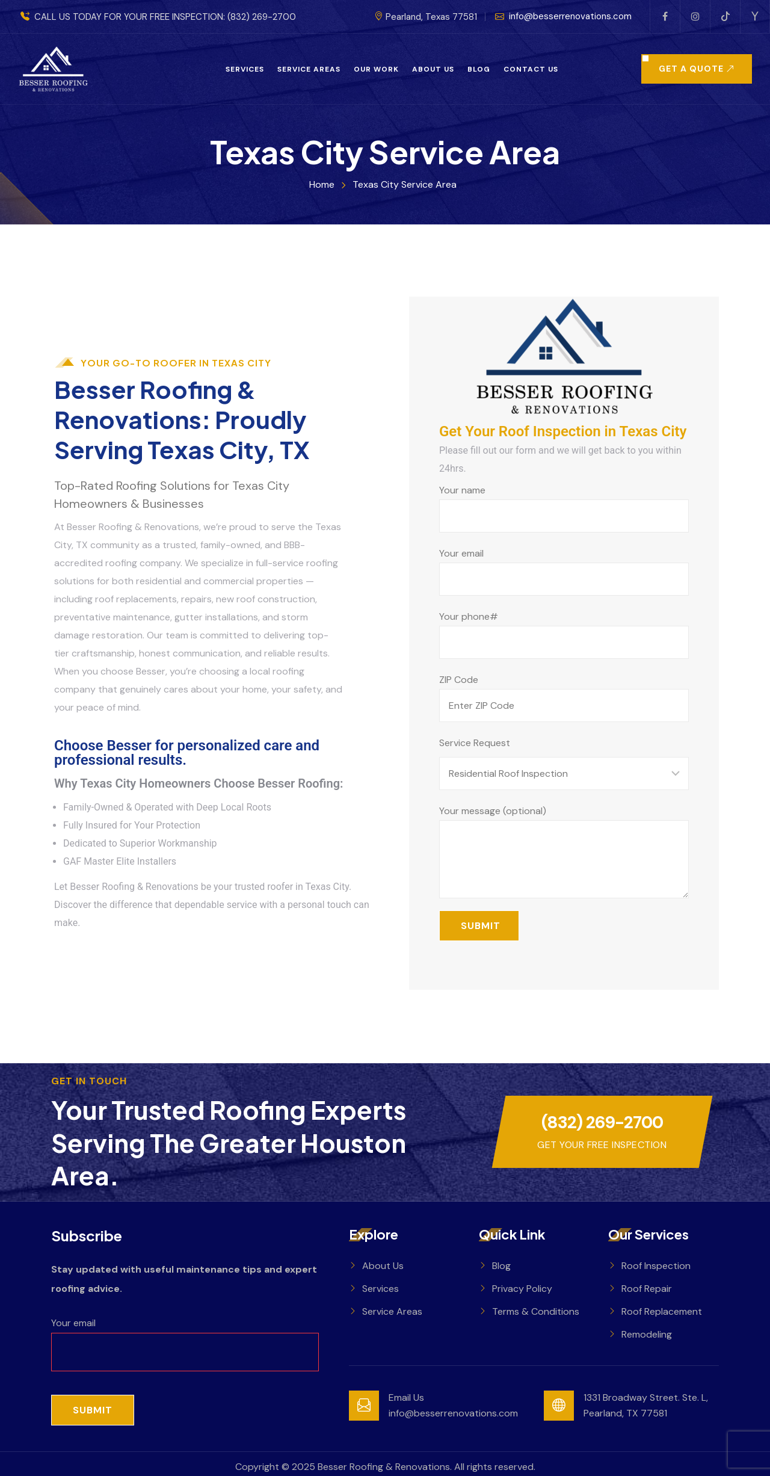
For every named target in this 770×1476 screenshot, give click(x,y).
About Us (433, 69)
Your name (564, 508)
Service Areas (308, 69)
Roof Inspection (656, 1265)
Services (245, 69)
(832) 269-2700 (261, 17)
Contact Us (531, 69)
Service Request (474, 742)
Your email (564, 571)
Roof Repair (646, 1288)
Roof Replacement (661, 1311)
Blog (478, 69)
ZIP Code (564, 697)
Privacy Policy (522, 1288)
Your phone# (564, 634)
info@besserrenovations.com (563, 16)
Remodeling (646, 1334)
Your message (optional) (564, 851)
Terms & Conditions (535, 1311)
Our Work (376, 69)
